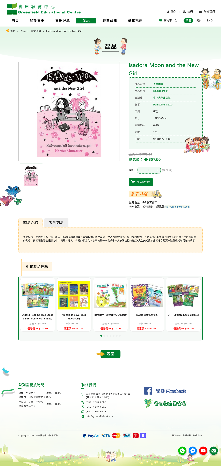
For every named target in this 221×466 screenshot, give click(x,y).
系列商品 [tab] (56, 223)
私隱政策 (187, 435)
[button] (101, 336)
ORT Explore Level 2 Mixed (183, 315)
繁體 (188, 20)
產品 (23, 31)
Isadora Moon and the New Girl (64, 31)
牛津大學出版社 (162, 97)
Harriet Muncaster (163, 104)
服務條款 (176, 435)
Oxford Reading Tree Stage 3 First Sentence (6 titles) (37, 317)
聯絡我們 (207, 11)
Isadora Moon (160, 91)
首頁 (11, 31)
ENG (210, 20)
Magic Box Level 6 (147, 315)
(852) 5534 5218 (96, 407)
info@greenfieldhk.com (177, 206)
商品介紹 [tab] (30, 223)
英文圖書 (36, 31)
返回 (110, 354)
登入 (171, 11)
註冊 (188, 11)
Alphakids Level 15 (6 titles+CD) (74, 317)
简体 (199, 20)
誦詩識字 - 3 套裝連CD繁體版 (110, 315)
